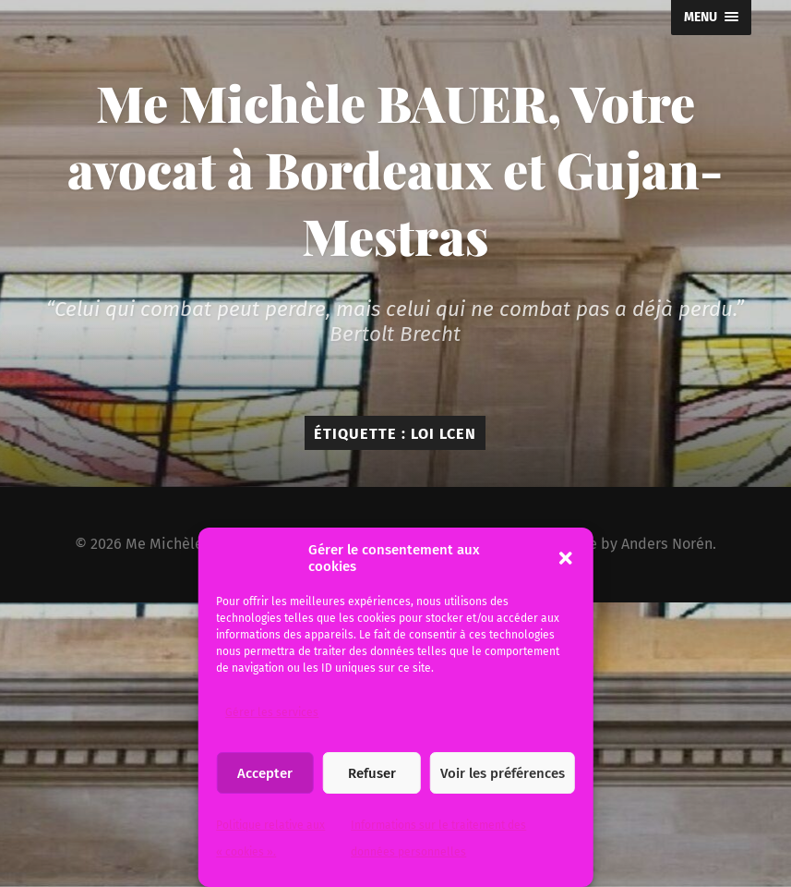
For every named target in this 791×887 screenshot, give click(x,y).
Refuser (372, 773)
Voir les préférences (502, 773)
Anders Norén (667, 544)
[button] (566, 558)
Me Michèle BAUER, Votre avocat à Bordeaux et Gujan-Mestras (395, 169)
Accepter (265, 773)
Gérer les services (271, 712)
